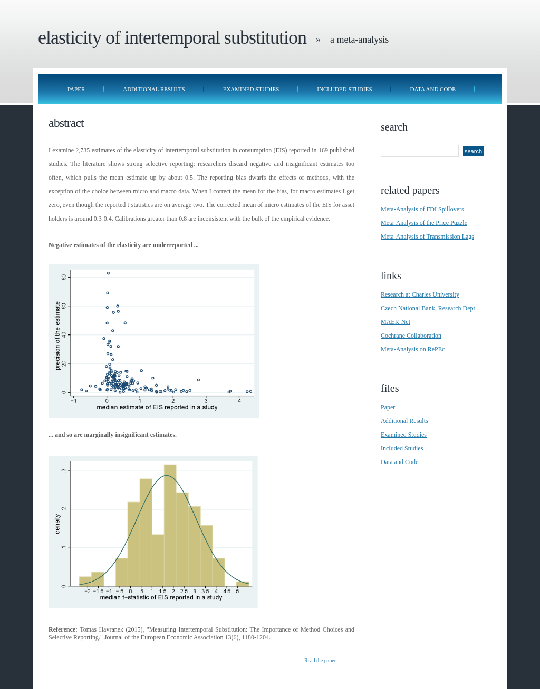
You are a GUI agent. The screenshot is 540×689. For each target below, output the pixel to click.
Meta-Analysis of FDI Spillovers (422, 209)
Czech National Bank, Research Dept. (429, 308)
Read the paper (320, 660)
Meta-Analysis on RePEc (413, 349)
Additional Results (154, 89)
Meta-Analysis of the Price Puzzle (424, 223)
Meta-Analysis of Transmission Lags (427, 236)
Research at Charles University (420, 294)
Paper (76, 89)
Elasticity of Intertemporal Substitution (172, 37)
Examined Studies (251, 89)
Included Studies (344, 89)
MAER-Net (395, 322)
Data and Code (433, 89)
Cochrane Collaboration (411, 335)
